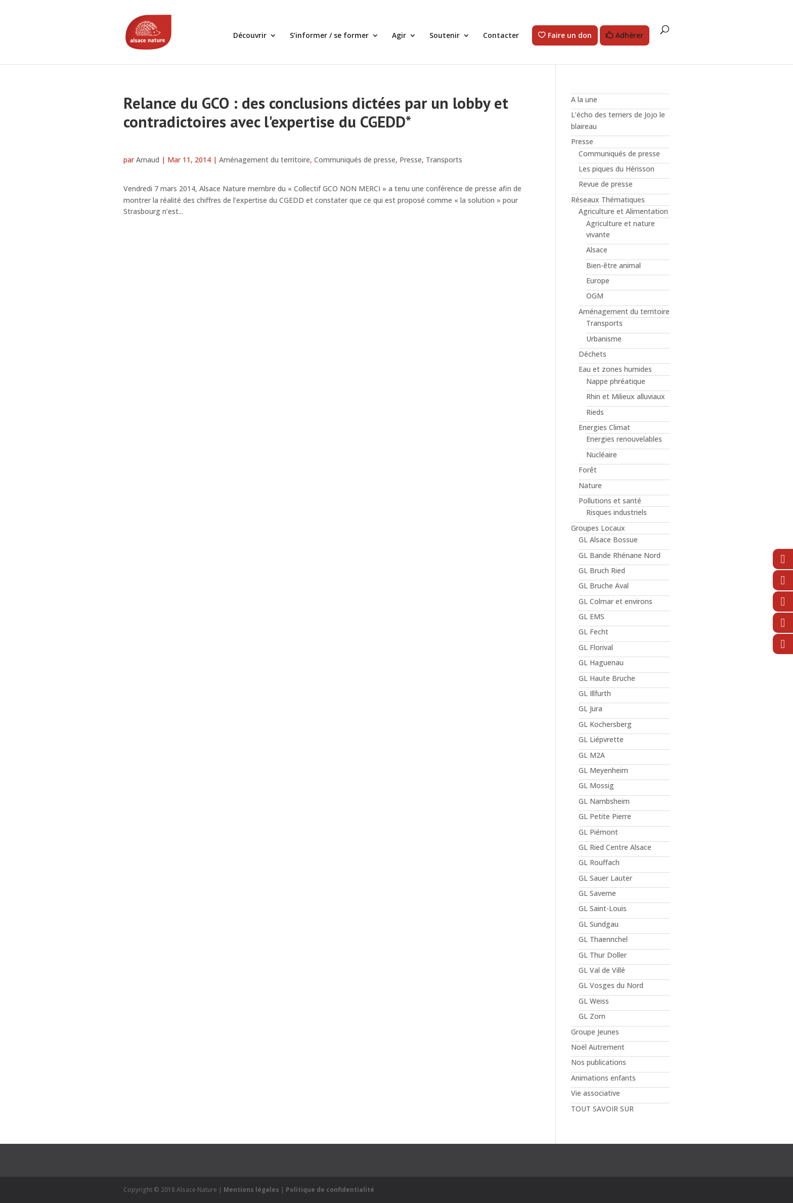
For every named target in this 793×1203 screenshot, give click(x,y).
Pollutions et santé (610, 500)
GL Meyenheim (603, 770)
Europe (597, 280)
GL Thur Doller (603, 955)
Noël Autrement (598, 1047)
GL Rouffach (599, 862)
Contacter (501, 36)
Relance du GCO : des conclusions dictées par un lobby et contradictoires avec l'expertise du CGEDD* (315, 112)
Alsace (596, 249)
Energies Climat (604, 427)
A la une (584, 99)
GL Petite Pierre (605, 816)
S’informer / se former (329, 36)
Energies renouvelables (624, 439)
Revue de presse (606, 184)
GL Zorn (592, 1016)
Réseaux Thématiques (608, 199)
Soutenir (444, 36)
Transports (444, 159)
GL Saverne (597, 893)
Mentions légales (251, 1189)
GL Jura (590, 708)
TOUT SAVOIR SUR (602, 1108)
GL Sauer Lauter (605, 878)
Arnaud (147, 159)
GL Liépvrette (601, 739)
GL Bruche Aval (604, 585)
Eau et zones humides (615, 369)
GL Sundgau (599, 924)
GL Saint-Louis (603, 908)
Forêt (588, 470)
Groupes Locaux (598, 528)
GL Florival (596, 647)
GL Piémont (598, 832)
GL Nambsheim (604, 801)
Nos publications (598, 1062)
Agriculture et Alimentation (623, 211)
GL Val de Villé (602, 970)
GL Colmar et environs (615, 601)
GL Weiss (594, 1001)
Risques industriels (616, 512)
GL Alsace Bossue (608, 539)
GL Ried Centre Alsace (615, 847)
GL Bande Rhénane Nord (619, 555)
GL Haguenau (601, 662)
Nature (590, 485)
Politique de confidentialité (330, 1189)
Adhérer (629, 35)
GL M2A (592, 755)
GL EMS (591, 616)
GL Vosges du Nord (611, 985)
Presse (411, 159)
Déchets (592, 354)
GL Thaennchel (603, 939)
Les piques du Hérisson (616, 169)
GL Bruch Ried (602, 570)
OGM (594, 295)
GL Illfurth (595, 693)
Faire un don (570, 35)
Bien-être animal (613, 265)
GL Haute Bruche (607, 678)
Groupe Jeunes (595, 1032)
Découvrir (250, 36)
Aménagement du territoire (264, 159)
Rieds (595, 412)
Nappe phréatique (615, 381)
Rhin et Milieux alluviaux (625, 396)
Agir (399, 36)
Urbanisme (604, 338)
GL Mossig (596, 785)
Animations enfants (603, 1078)
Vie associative (595, 1093)
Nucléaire (601, 454)
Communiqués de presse (354, 159)
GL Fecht (593, 631)
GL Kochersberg (605, 724)
